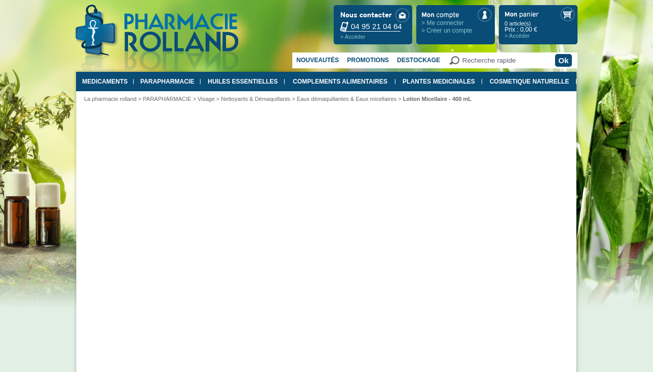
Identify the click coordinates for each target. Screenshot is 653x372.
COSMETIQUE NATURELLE (529, 81)
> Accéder (352, 37)
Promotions (368, 60)
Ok (563, 60)
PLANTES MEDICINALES (439, 81)
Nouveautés (317, 60)
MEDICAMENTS (105, 81)
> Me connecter (442, 22)
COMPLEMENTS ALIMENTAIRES (340, 81)
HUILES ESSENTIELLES (243, 81)
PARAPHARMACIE (167, 81)
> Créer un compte (446, 30)
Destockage (418, 60)
